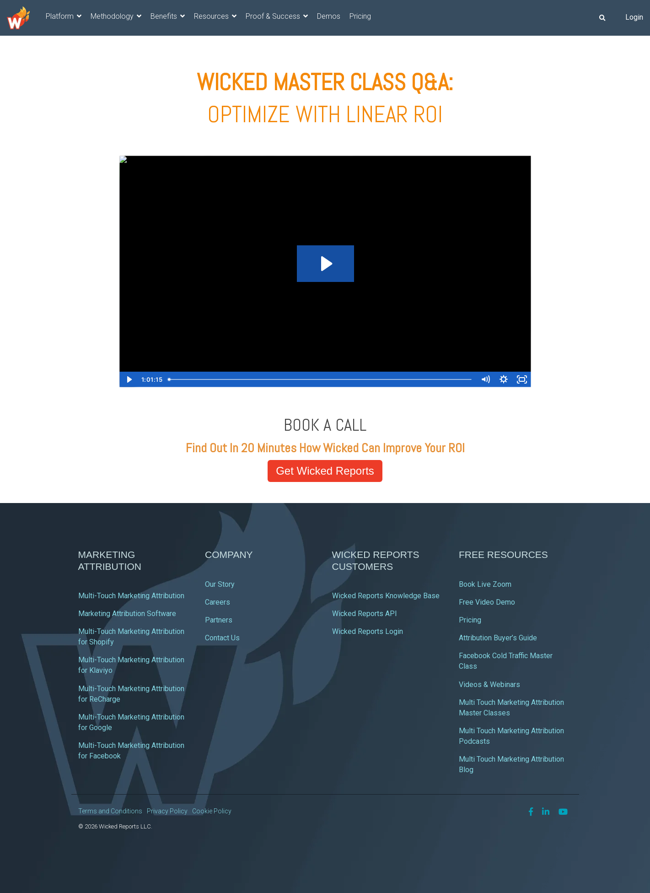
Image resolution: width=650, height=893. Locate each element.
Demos (328, 16)
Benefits (164, 16)
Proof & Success (274, 16)
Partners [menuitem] (218, 620)
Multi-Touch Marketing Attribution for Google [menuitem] (132, 722)
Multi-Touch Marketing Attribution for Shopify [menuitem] (132, 636)
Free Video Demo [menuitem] (487, 602)
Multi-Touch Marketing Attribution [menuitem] (131, 595)
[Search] (602, 17)
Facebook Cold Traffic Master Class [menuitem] (506, 661)
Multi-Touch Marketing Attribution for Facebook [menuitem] (132, 750)
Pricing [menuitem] (470, 620)
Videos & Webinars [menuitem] (489, 684)
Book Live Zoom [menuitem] (485, 584)
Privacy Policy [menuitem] (167, 811)
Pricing (360, 16)
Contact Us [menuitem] (222, 637)
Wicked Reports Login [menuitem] (367, 631)
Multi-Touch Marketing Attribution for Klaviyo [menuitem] (132, 665)
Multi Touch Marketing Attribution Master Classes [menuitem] (512, 707)
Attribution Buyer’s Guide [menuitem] (498, 637)
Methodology (113, 16)
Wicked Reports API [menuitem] (364, 613)
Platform (60, 16)
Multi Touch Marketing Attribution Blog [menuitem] (512, 764)
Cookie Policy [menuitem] (211, 811)
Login (634, 17)
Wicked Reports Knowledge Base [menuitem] (386, 595)
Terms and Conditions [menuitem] (110, 811)
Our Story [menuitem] (220, 584)
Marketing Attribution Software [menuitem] (127, 613)
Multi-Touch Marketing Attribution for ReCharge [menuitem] (132, 694)
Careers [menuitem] (217, 602)
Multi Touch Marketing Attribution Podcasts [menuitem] (512, 736)
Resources (212, 16)
